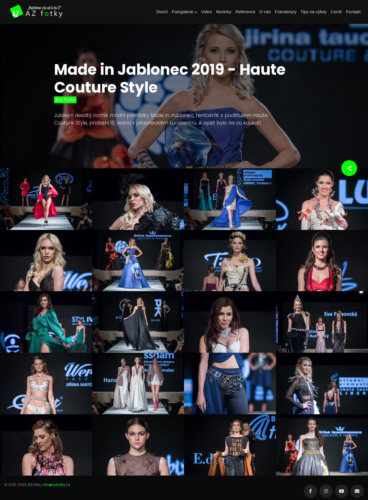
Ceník (336, 11)
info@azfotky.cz (56, 484)
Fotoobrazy (285, 11)
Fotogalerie (184, 11)
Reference (245, 11)
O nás (265, 11)
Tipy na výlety (313, 11)
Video (206, 11)
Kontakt (353, 11)
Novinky (223, 11)
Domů (162, 11)
